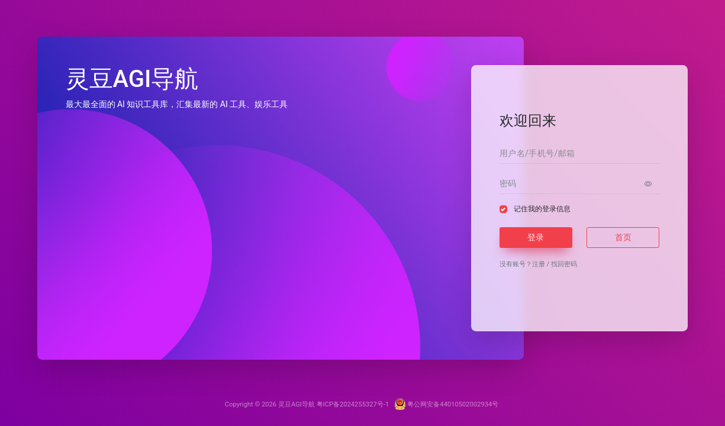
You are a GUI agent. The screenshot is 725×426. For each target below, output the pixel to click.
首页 (623, 237)
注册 (538, 264)
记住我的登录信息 (542, 209)
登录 (535, 237)
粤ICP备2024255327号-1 (354, 404)
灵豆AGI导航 (296, 404)
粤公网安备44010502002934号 (446, 404)
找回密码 (564, 264)
